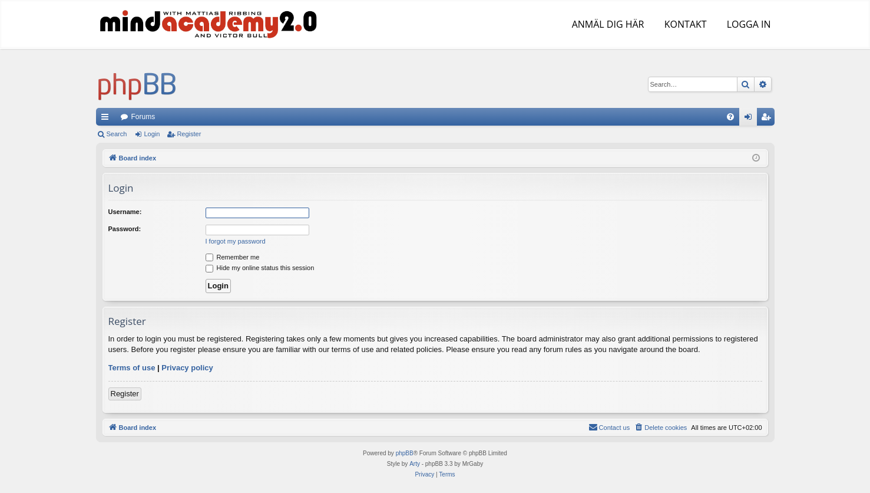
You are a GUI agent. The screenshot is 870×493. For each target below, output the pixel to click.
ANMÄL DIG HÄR (607, 24)
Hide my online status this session (260, 267)
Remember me (233, 257)
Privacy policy (187, 367)
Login (152, 133)
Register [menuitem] (768, 119)
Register (189, 133)
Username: (125, 211)
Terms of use (132, 367)
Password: (124, 228)
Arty (414, 464)
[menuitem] (730, 117)
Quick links (107, 119)
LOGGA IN (747, 24)
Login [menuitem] (750, 119)
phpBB (405, 453)
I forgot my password (236, 241)
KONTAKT (684, 24)
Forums (143, 117)
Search (117, 133)
